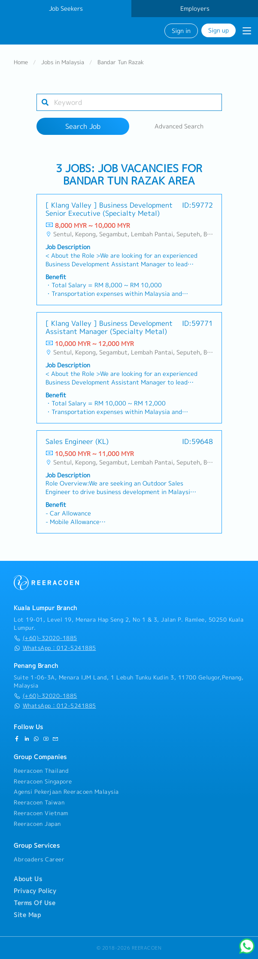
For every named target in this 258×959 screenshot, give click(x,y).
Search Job (82, 126)
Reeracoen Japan (37, 824)
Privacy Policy (35, 891)
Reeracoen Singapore (43, 781)
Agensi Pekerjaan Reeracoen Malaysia (66, 791)
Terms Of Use (34, 903)
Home (21, 62)
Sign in (181, 31)
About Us (28, 879)
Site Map (27, 915)
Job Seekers (66, 8)
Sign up (218, 30)
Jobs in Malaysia (62, 62)
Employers (194, 8)
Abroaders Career (39, 859)
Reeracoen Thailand (41, 770)
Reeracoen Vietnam (41, 813)
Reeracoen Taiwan (39, 802)
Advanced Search (179, 126)
